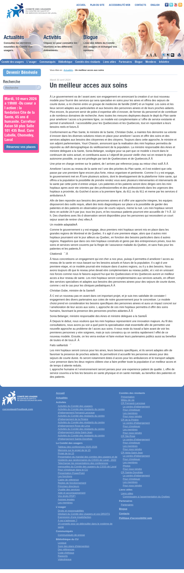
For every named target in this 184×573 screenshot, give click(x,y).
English (155, 4)
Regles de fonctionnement (72, 482)
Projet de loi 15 (66, 453)
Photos (126, 465)
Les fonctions (65, 476)
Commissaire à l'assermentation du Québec (146, 496)
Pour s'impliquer (131, 409)
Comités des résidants (87, 62)
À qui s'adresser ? (67, 520)
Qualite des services (69, 489)
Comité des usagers (13, 62)
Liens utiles (109, 62)
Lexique (62, 542)
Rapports (63, 556)
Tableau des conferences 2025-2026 (77, 446)
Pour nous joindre (132, 416)
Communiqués (47, 62)
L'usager (31, 62)
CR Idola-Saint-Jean (132, 452)
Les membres (65, 502)
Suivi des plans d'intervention (73, 546)
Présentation (128, 396)
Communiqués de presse (71, 535)
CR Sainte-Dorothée (132, 472)
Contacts (140, 4)
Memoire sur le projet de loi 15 (74, 450)
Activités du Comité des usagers (75, 406)
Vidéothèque (65, 559)
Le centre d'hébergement (136, 406)
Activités (52, 37)
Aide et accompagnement (71, 492)
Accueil (81, 4)
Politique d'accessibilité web (135, 518)
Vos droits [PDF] (66, 496)
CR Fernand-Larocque (133, 403)
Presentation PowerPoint (71, 473)
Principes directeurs (68, 486)
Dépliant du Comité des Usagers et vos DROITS (84, 513)
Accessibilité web (119, 4)
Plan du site (97, 4)
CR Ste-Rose (128, 436)
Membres (151, 62)
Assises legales (66, 499)
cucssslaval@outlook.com (17, 409)
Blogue (90, 37)
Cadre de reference (68, 479)
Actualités (14, 37)
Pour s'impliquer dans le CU (73, 469)
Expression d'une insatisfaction (74, 517)
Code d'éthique (66, 552)
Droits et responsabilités (71, 510)
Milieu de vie (127, 400)
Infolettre (164, 62)
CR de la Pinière (130, 419)
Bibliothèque (65, 62)
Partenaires (125, 62)
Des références (66, 549)
